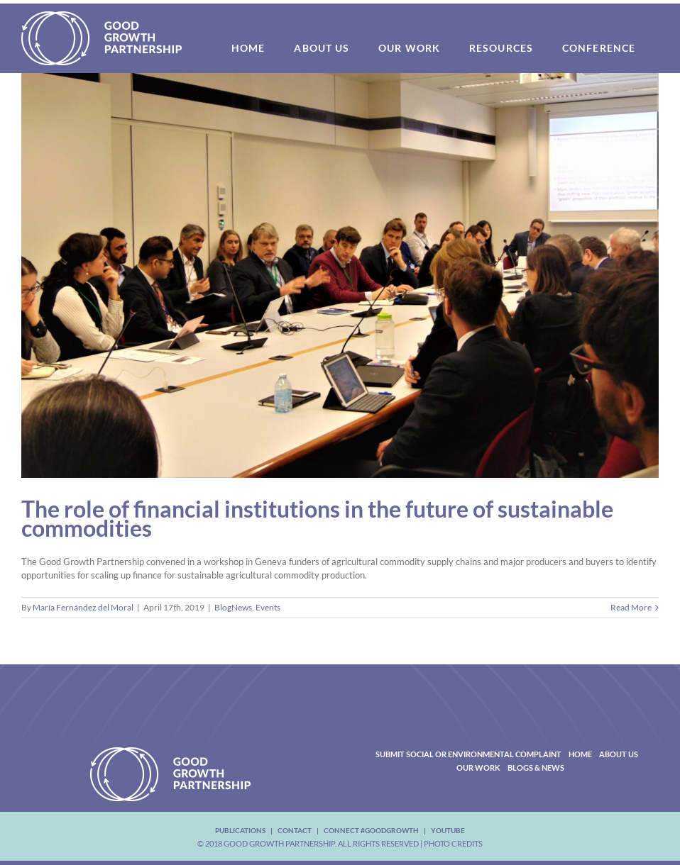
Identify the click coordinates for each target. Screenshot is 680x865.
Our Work (478, 767)
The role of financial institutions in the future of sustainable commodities (317, 518)
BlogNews (233, 607)
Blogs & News (536, 767)
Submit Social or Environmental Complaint (468, 754)
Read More (631, 607)
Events (268, 607)
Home (580, 754)
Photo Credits (453, 843)
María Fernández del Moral (83, 607)
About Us (618, 754)
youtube (448, 830)
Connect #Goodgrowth (371, 830)
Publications (240, 830)
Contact (295, 830)
